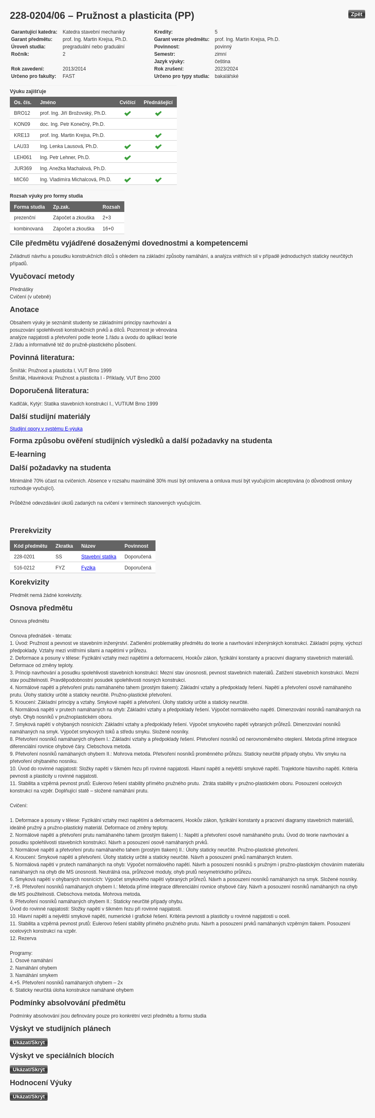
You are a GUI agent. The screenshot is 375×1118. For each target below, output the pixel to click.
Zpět (356, 14)
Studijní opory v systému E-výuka (46, 429)
